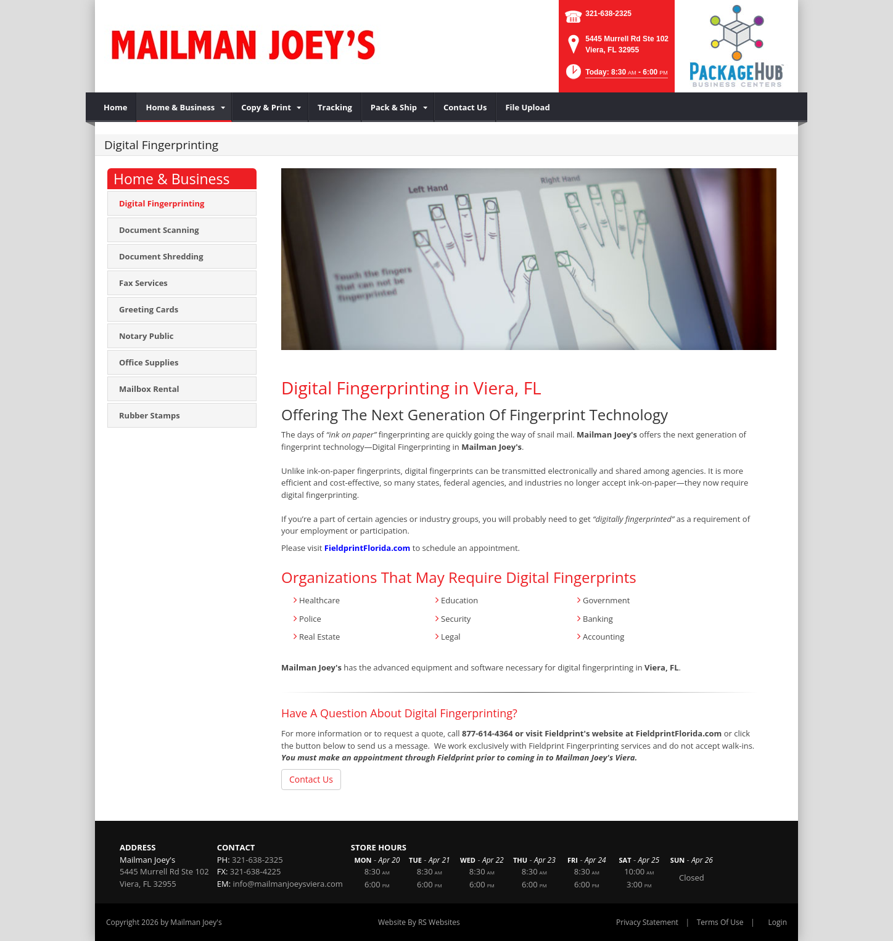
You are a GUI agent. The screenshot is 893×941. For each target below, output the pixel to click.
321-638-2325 (608, 13)
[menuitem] (115, 107)
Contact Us (311, 779)
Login (777, 922)
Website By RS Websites (419, 922)
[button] (616, 75)
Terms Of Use (720, 922)
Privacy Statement (647, 922)
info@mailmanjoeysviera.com (287, 883)
